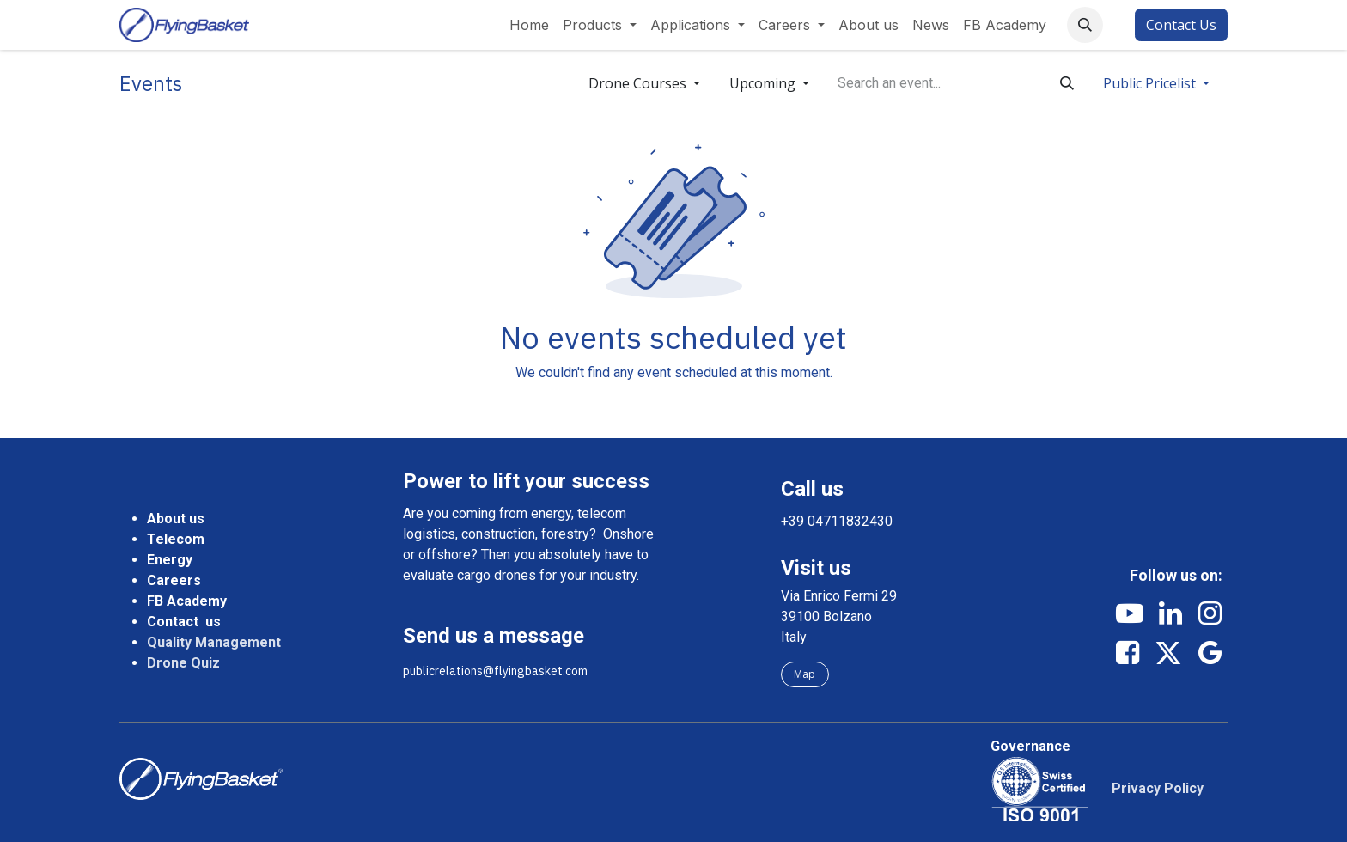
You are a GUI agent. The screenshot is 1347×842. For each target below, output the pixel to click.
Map (804, 674)
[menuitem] (529, 25)
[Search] (1067, 83)
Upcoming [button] (764, 83)
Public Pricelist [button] (1151, 83)
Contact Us (1181, 24)
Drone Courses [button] (639, 83)
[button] (1085, 25)
